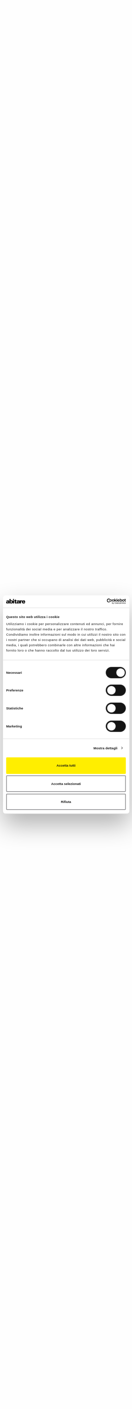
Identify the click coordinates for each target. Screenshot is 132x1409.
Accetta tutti (65, 765)
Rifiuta (66, 802)
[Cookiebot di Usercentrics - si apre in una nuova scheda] (95, 601)
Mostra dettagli (106, 748)
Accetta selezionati (66, 783)
